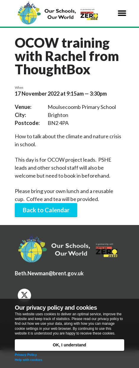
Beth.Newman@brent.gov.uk (49, 273)
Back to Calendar (46, 209)
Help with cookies (28, 359)
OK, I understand (69, 345)
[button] (122, 13)
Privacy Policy (26, 354)
